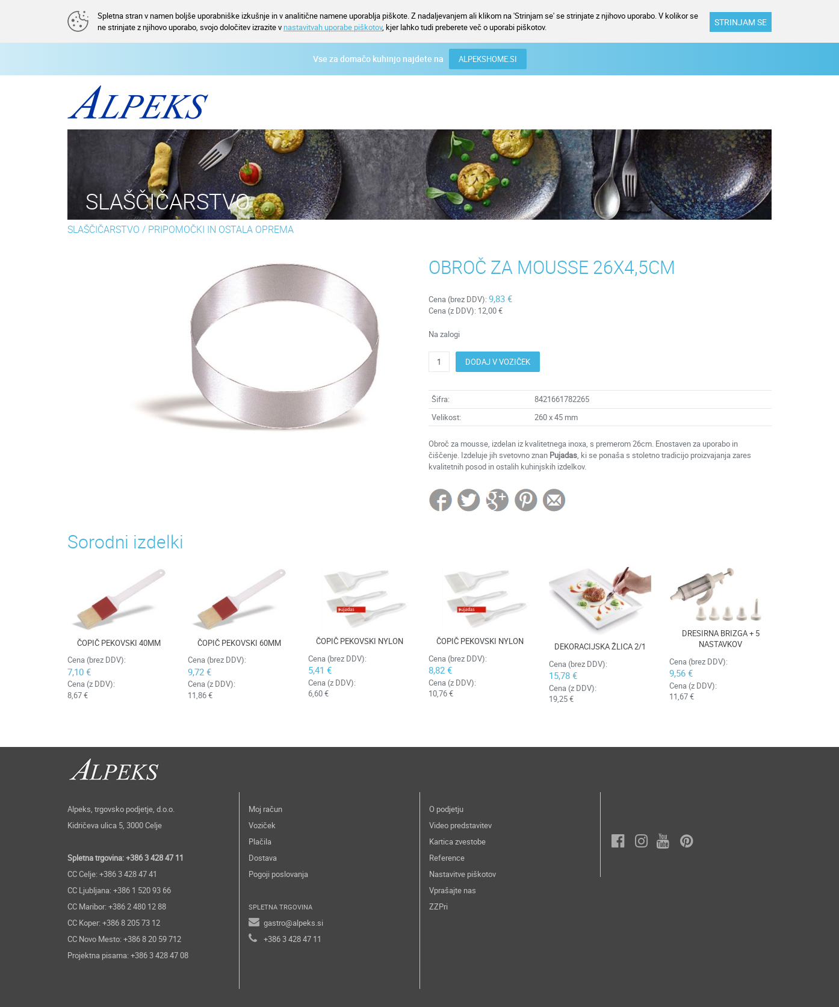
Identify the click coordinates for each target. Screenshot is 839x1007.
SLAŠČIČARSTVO (103, 229)
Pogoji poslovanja (278, 874)
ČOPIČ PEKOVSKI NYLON (359, 641)
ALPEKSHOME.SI (488, 59)
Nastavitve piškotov (462, 874)
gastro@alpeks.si (293, 922)
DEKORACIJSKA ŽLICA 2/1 (600, 646)
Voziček (262, 825)
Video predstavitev (460, 825)
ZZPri (438, 906)
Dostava (263, 857)
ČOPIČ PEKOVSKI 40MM (119, 642)
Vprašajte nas (452, 890)
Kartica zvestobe (457, 841)
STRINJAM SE (740, 22)
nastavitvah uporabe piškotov (332, 27)
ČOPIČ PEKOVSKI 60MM (239, 642)
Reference (447, 857)
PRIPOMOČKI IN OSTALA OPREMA (221, 229)
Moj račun (265, 809)
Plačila (260, 841)
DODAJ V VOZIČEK (497, 361)
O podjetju (446, 809)
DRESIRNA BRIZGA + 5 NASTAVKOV (721, 639)
